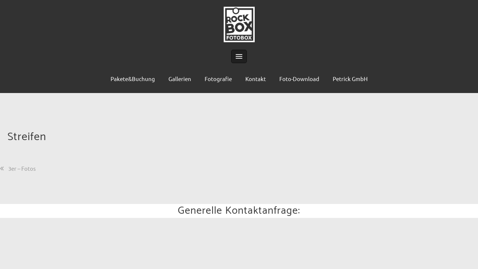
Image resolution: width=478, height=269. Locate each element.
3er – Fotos (22, 168)
